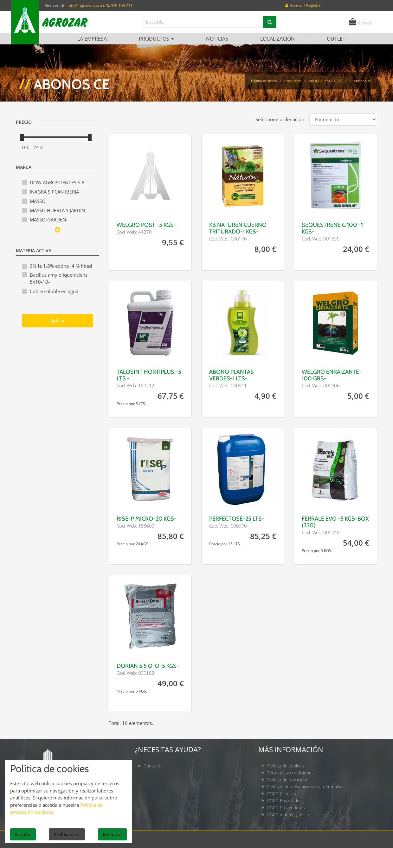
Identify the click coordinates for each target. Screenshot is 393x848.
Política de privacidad (287, 780)
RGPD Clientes (281, 794)
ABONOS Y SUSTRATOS (327, 80)
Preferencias (67, 834)
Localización (277, 38)
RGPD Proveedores (286, 808)
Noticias (217, 38)
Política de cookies (285, 766)
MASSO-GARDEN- (49, 219)
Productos (156, 38)
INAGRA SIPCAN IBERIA (54, 191)
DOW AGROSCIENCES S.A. (58, 182)
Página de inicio (264, 80)
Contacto (153, 766)
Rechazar (112, 834)
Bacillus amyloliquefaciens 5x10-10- (58, 278)
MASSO (38, 201)
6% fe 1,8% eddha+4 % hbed (61, 266)
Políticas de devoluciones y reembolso (305, 787)
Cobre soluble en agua (54, 291)
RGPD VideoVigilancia (288, 815)
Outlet (336, 38)
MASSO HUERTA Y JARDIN (57, 210)
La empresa (92, 38)
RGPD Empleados (284, 801)
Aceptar (23, 834)
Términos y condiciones (290, 773)
